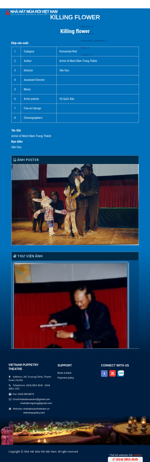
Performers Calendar (93, 40)
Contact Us (87, 55)
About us (87, 26)
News (85, 47)
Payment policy (65, 377)
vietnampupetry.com (34, 412)
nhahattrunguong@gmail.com (36, 403)
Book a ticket (64, 372)
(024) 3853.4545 (125, 459)
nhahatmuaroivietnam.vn (36, 408)
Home (84, 19)
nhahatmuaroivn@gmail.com (34, 399)
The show (87, 33)
